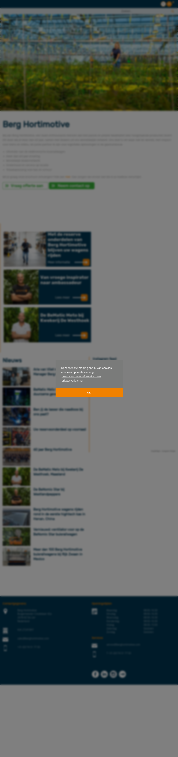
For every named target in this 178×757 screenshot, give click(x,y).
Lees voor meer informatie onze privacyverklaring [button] (81, 378)
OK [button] (89, 392)
